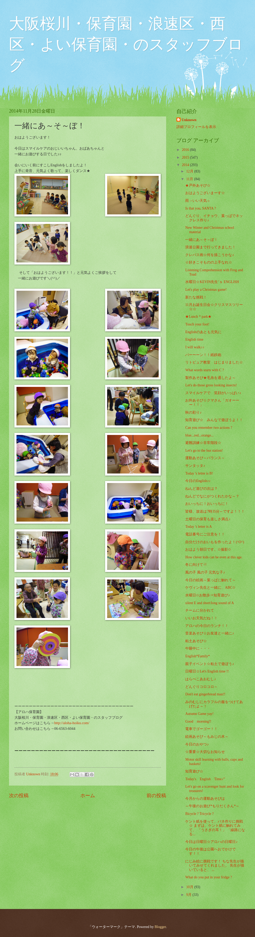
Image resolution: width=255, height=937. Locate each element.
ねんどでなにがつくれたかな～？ (212, 496)
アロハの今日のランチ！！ (206, 626)
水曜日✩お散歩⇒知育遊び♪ (207, 595)
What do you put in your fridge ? (208, 877)
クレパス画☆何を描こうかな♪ (209, 255)
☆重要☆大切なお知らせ (205, 752)
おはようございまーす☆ (205, 193)
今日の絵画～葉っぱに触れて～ (210, 580)
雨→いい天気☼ (197, 201)
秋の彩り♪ (193, 412)
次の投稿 (19, 795)
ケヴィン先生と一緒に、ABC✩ (210, 587)
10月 (190, 887)
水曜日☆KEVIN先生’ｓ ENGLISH (212, 282)
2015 (186, 157)
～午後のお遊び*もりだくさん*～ (212, 806)
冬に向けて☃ (196, 565)
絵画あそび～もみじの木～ (206, 737)
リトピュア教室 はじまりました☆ (214, 362)
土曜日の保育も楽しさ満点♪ (207, 519)
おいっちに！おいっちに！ (206, 504)
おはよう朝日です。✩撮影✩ (208, 549)
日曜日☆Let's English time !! (206, 671)
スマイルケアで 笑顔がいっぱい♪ (213, 393)
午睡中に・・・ (197, 648)
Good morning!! (198, 721)
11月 (190, 179)
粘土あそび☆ (196, 641)
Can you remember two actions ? (208, 428)
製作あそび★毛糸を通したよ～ (210, 378)
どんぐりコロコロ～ (201, 687)
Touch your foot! (197, 324)
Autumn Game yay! (199, 714)
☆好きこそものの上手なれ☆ (208, 262)
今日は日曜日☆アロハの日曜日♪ (211, 842)
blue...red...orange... (199, 435)
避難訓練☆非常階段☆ (203, 443)
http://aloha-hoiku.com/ (71, 723)
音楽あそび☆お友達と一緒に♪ (209, 633)
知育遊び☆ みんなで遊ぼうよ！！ (214, 420)
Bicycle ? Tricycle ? (199, 814)
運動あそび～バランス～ (205, 458)
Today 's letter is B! (199, 473)
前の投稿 (156, 795)
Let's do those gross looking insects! (211, 385)
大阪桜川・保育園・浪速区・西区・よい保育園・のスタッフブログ (126, 44)
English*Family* (197, 656)
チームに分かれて (199, 610)
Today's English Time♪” (205, 779)
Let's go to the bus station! (204, 450)
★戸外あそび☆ (197, 185)
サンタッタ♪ (195, 466)
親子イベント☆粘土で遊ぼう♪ (209, 664)
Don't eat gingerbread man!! (205, 694)
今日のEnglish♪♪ (197, 481)
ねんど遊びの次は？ (201, 488)
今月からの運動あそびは (205, 798)
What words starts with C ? (204, 370)
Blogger (160, 927)
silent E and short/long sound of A (209, 603)
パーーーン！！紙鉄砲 (203, 355)
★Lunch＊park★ (198, 317)
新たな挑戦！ (196, 297)
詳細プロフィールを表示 (196, 127)
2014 (186, 165)
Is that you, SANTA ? (200, 208)
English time (194, 339)
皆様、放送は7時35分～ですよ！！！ (215, 511)
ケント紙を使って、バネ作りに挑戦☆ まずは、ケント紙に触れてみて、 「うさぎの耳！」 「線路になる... (215, 828)
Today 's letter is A (198, 527)
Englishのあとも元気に (203, 332)
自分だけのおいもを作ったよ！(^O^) (214, 542)
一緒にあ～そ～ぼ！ (201, 240)
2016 (186, 150)
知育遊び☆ (194, 771)
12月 (190, 171)
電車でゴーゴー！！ (201, 729)
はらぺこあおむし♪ (200, 679)
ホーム (87, 795)
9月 (189, 895)
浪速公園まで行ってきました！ (210, 247)
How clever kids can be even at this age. (213, 557)
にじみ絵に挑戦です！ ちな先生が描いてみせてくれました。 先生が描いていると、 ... (214, 865)
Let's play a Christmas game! (205, 290)
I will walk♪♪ (194, 347)
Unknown (189, 120)
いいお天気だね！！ (201, 618)
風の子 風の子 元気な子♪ (205, 572)
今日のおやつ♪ (197, 744)
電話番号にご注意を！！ (205, 534)
